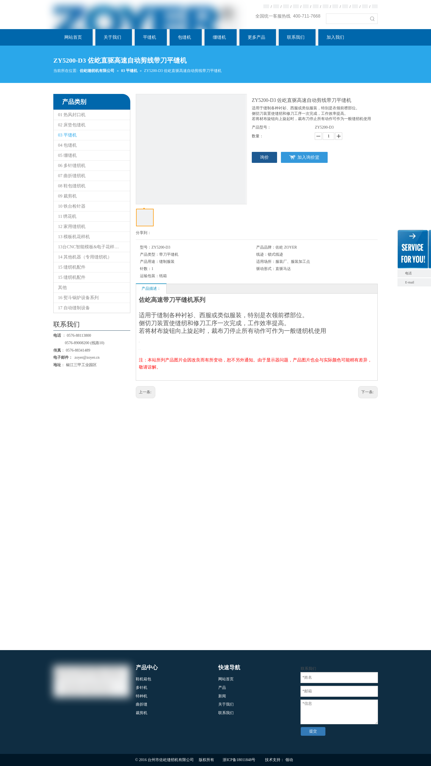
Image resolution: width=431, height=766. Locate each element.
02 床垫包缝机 (71, 124)
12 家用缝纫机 (71, 226)
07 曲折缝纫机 (71, 175)
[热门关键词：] (372, 19)
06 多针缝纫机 (71, 165)
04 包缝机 (67, 145)
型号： (145, 247)
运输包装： (149, 276)
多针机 (141, 688)
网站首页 (226, 679)
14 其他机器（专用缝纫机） (85, 257)
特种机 (141, 696)
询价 (264, 157)
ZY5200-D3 (324, 127)
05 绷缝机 (67, 155)
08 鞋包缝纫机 (71, 185)
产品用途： (149, 262)
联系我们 (226, 713)
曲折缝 (141, 704)
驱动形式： (265, 269)
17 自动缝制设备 (74, 307)
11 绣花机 (67, 216)
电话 (416, 273)
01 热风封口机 (71, 114)
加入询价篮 (308, 157)
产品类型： (149, 254)
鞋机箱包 (143, 679)
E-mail (409, 282)
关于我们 (226, 704)
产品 (222, 688)
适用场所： (265, 262)
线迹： (262, 254)
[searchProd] (347, 19)
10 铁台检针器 (71, 206)
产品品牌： (265, 247)
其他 (62, 287)
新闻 (222, 696)
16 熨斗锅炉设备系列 (78, 297)
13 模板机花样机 (74, 236)
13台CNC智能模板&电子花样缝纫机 (93, 246)
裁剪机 (141, 713)
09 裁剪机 (67, 196)
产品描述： (151, 288)
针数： (145, 269)
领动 (289, 760)
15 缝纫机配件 (71, 267)
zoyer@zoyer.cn (86, 357)
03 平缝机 (67, 135)
